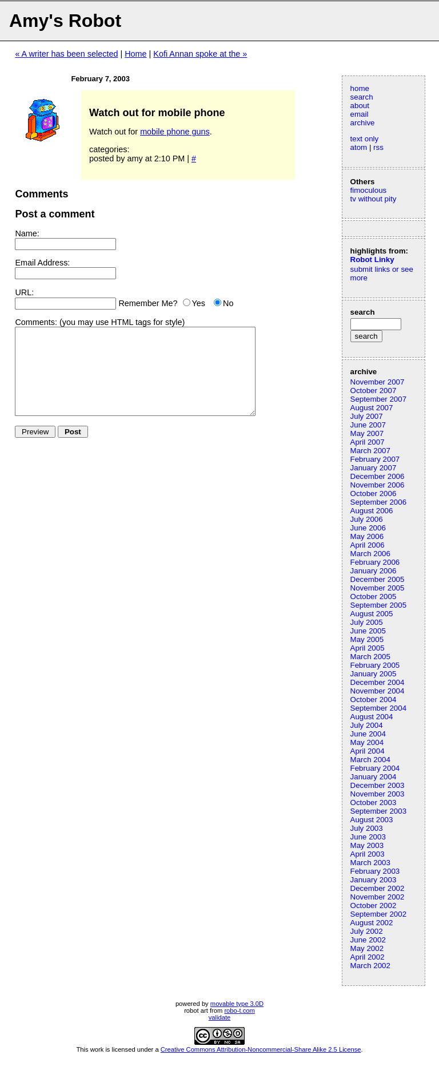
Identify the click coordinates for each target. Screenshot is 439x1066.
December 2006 (377, 476)
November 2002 (377, 897)
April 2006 (367, 545)
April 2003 (367, 854)
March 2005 (370, 656)
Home (135, 53)
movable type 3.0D (237, 1003)
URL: (24, 292)
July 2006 (366, 519)
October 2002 (373, 905)
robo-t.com (239, 1010)
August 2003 (371, 819)
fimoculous (368, 190)
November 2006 (377, 485)
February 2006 (375, 562)
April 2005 (367, 648)
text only (364, 138)
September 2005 (378, 605)
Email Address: (42, 262)
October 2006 (373, 493)
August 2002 (371, 922)
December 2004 (377, 682)
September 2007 (378, 399)
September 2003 (378, 811)
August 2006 (371, 510)
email (359, 114)
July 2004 (366, 725)
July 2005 (366, 622)
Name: (27, 233)
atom (359, 147)
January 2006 (373, 570)
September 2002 (378, 914)
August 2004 (371, 716)
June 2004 (368, 734)
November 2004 (377, 691)
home (359, 88)
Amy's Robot (65, 20)
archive (362, 122)
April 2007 (367, 442)
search (361, 97)
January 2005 (373, 673)
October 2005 (373, 596)
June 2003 (368, 837)
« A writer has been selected (66, 53)
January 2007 (373, 467)
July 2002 (366, 931)
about (359, 105)
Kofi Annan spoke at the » (200, 53)
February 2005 (375, 665)
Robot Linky (372, 259)
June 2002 (368, 940)
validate (220, 1017)
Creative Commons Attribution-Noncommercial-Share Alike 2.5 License (261, 1049)
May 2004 (367, 742)
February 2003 (375, 871)
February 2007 (375, 459)
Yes (198, 303)
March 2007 (370, 450)
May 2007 (367, 433)
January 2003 (373, 879)
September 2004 (378, 708)
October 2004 (373, 699)
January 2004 (373, 776)
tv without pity (373, 199)
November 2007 (377, 382)
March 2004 (370, 759)
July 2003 (366, 828)
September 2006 (378, 502)
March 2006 (370, 553)
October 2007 (373, 390)
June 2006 (368, 528)
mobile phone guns (175, 131)
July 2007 (366, 416)
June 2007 (368, 425)
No (228, 303)
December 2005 (377, 579)
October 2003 (373, 802)
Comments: (36, 322)
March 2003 (370, 862)
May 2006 (367, 536)
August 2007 (371, 407)
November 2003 (377, 794)
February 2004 (375, 768)
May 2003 (367, 845)
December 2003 (377, 785)
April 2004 (367, 751)
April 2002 (367, 957)
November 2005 (377, 588)
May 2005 (367, 639)
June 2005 (368, 631)
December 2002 (377, 888)
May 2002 (367, 948)
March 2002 (370, 965)
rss (378, 147)
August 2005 (371, 613)
